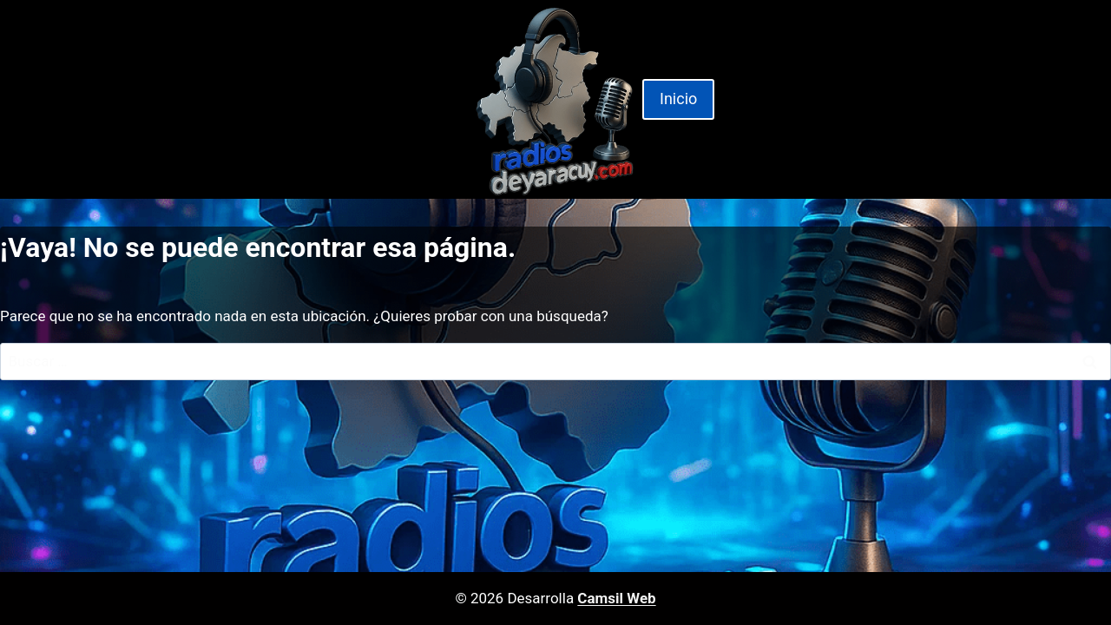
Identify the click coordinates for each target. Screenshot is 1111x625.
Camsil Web (616, 598)
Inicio (678, 98)
